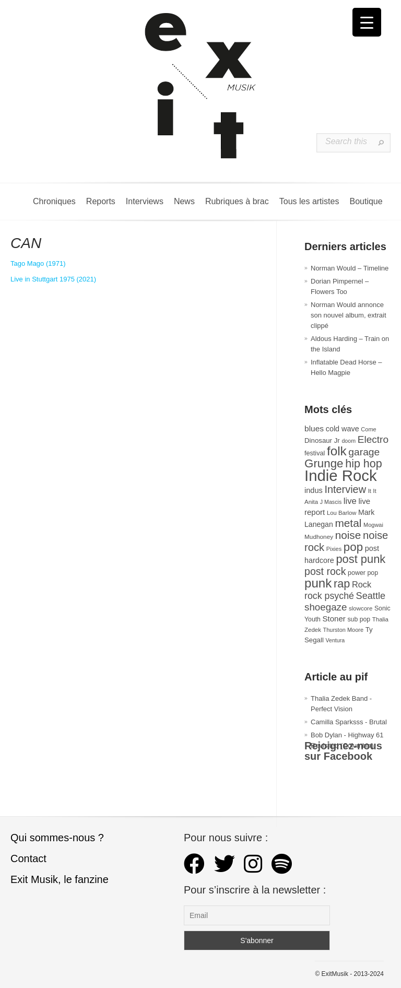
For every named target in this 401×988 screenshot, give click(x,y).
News (184, 201)
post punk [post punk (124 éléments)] (360, 559)
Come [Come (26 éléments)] (368, 429)
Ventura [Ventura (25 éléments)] (335, 640)
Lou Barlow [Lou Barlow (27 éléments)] (342, 513)
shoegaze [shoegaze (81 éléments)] (325, 607)
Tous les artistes (309, 201)
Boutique (365, 201)
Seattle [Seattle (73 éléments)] (370, 596)
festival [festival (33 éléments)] (314, 453)
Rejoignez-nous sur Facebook (343, 751)
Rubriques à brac (237, 201)
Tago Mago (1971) (38, 263)
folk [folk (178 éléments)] (337, 451)
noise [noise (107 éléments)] (348, 535)
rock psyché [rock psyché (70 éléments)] (329, 596)
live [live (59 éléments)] (350, 501)
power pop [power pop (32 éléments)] (363, 573)
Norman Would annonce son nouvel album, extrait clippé (348, 315)
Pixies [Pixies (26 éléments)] (333, 549)
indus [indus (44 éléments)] (313, 490)
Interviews (144, 201)
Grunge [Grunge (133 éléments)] (324, 463)
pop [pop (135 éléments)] (353, 547)
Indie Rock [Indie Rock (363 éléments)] (340, 475)
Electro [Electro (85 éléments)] (373, 439)
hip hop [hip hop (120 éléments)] (363, 463)
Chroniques (54, 201)
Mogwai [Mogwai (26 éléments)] (373, 525)
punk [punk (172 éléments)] (318, 583)
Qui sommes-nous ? (57, 837)
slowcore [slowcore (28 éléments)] (360, 608)
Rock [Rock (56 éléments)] (361, 584)
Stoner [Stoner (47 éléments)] (334, 618)
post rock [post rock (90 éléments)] (325, 571)
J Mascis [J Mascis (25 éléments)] (330, 502)
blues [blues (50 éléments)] (314, 428)
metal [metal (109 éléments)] (348, 523)
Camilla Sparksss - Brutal (349, 722)
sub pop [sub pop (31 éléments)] (358, 619)
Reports (100, 201)
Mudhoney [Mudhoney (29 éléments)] (318, 536)
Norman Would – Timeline (349, 268)
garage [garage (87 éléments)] (364, 451)
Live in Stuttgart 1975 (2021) (53, 279)
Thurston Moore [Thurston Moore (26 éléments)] (343, 630)
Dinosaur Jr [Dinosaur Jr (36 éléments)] (322, 440)
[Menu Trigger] (366, 22)
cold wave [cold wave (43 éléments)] (342, 429)
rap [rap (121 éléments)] (342, 583)
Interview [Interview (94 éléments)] (345, 489)
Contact (28, 858)
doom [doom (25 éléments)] (348, 441)
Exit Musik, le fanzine (59, 879)
